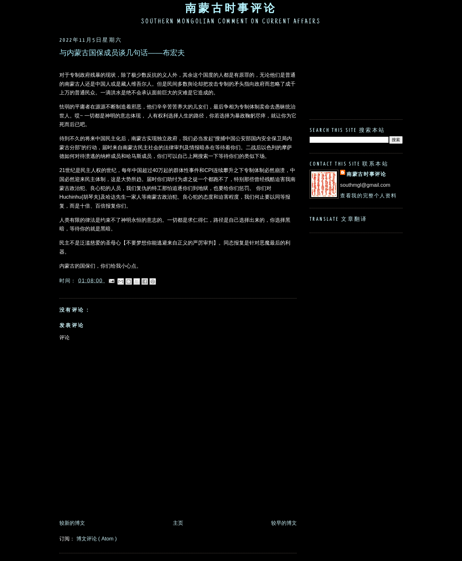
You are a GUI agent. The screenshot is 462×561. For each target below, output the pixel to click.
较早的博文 (284, 523)
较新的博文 (72, 523)
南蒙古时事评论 (231, 8)
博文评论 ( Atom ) (96, 538)
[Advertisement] (176, 498)
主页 (178, 523)
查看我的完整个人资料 (368, 195)
